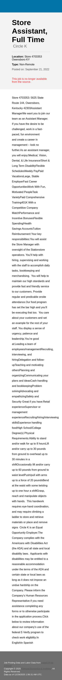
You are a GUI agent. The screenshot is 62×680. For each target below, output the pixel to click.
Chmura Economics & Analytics (36, 668)
